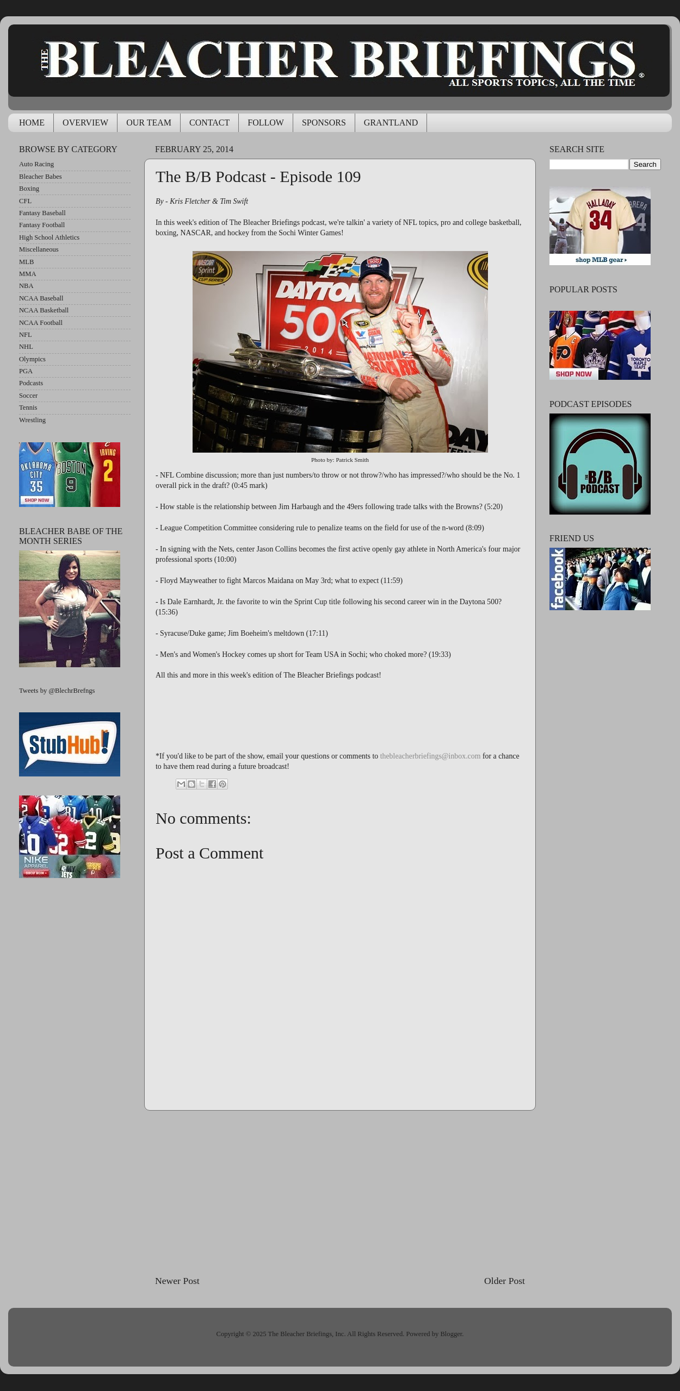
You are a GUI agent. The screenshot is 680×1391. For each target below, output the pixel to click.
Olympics (32, 359)
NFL (25, 335)
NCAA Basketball (44, 310)
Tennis (28, 407)
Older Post (504, 1280)
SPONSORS (324, 122)
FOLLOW (266, 122)
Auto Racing (36, 164)
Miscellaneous (39, 249)
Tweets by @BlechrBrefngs (57, 690)
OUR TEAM (148, 122)
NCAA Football (41, 323)
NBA (26, 286)
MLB (26, 262)
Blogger (451, 1334)
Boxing (29, 188)
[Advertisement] (340, 1192)
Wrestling (32, 420)
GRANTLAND (391, 122)
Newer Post (177, 1280)
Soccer (28, 395)
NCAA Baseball (41, 298)
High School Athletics (49, 237)
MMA (27, 274)
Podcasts (31, 383)
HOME (32, 122)
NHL (26, 346)
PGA (26, 371)
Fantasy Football (42, 225)
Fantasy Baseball (42, 213)
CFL (25, 201)
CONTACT (209, 122)
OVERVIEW (85, 122)
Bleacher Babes (40, 176)
